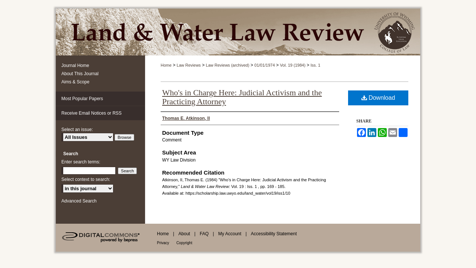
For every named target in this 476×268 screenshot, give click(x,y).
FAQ (204, 233)
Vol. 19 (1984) (293, 65)
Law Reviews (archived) (228, 65)
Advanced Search (79, 201)
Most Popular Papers (82, 98)
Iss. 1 (315, 65)
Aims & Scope (75, 81)
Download (378, 98)
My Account (229, 233)
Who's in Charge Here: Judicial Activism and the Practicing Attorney (242, 97)
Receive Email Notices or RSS (91, 113)
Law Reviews (189, 65)
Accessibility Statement (274, 233)
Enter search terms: (80, 162)
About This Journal (80, 73)
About (184, 233)
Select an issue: (77, 129)
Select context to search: (85, 179)
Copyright (184, 243)
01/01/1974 (264, 65)
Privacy (163, 243)
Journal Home (75, 65)
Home (166, 65)
